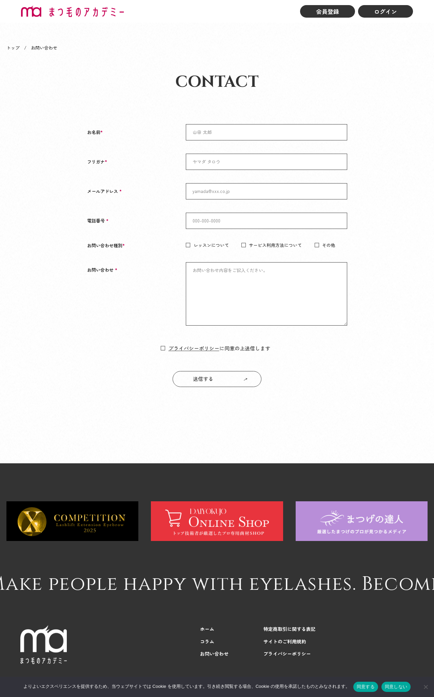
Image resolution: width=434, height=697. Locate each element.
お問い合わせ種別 (106, 245)
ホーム (207, 628)
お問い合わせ (102, 270)
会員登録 (327, 11)
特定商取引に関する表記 (289, 628)
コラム (207, 641)
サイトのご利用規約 (284, 641)
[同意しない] (425, 686)
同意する (366, 686)
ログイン (385, 11)
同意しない (396, 686)
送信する (203, 378)
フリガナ (97, 161)
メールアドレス (104, 191)
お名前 (95, 132)
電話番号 (97, 220)
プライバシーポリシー (194, 348)
